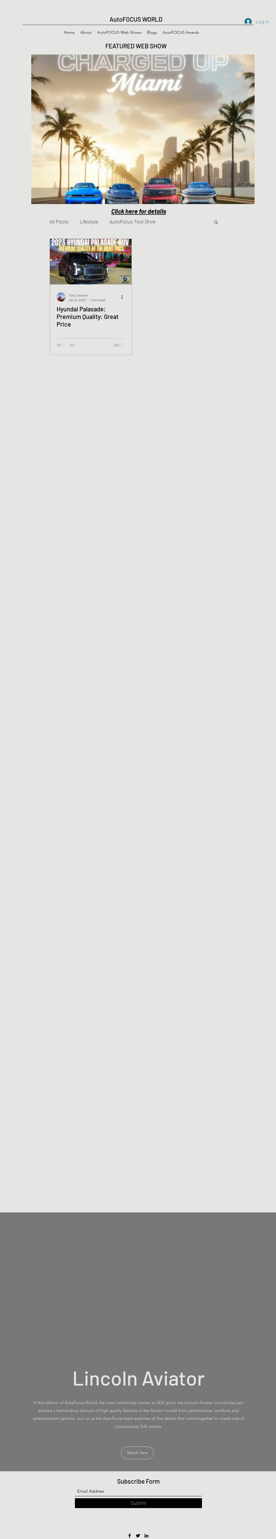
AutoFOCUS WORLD (136, 19)
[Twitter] (138, 1535)
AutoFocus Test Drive (133, 221)
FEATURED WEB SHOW (136, 45)
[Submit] (138, 1503)
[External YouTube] (138, 1286)
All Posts (59, 221)
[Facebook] (129, 1535)
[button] (216, 222)
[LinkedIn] (146, 1535)
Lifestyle (89, 221)
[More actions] (124, 297)
